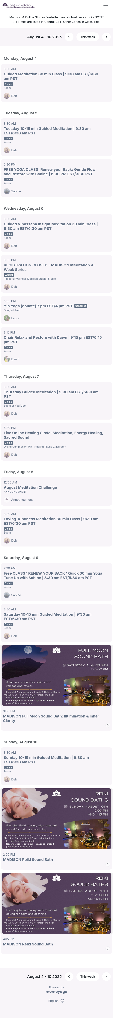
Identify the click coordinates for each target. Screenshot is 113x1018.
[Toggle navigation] (106, 5)
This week (87, 37)
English (56, 1001)
